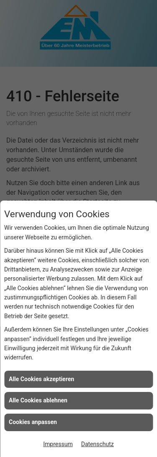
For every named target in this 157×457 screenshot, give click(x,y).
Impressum (57, 444)
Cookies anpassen (33, 422)
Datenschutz (97, 444)
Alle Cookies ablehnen (38, 400)
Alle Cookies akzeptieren (41, 379)
